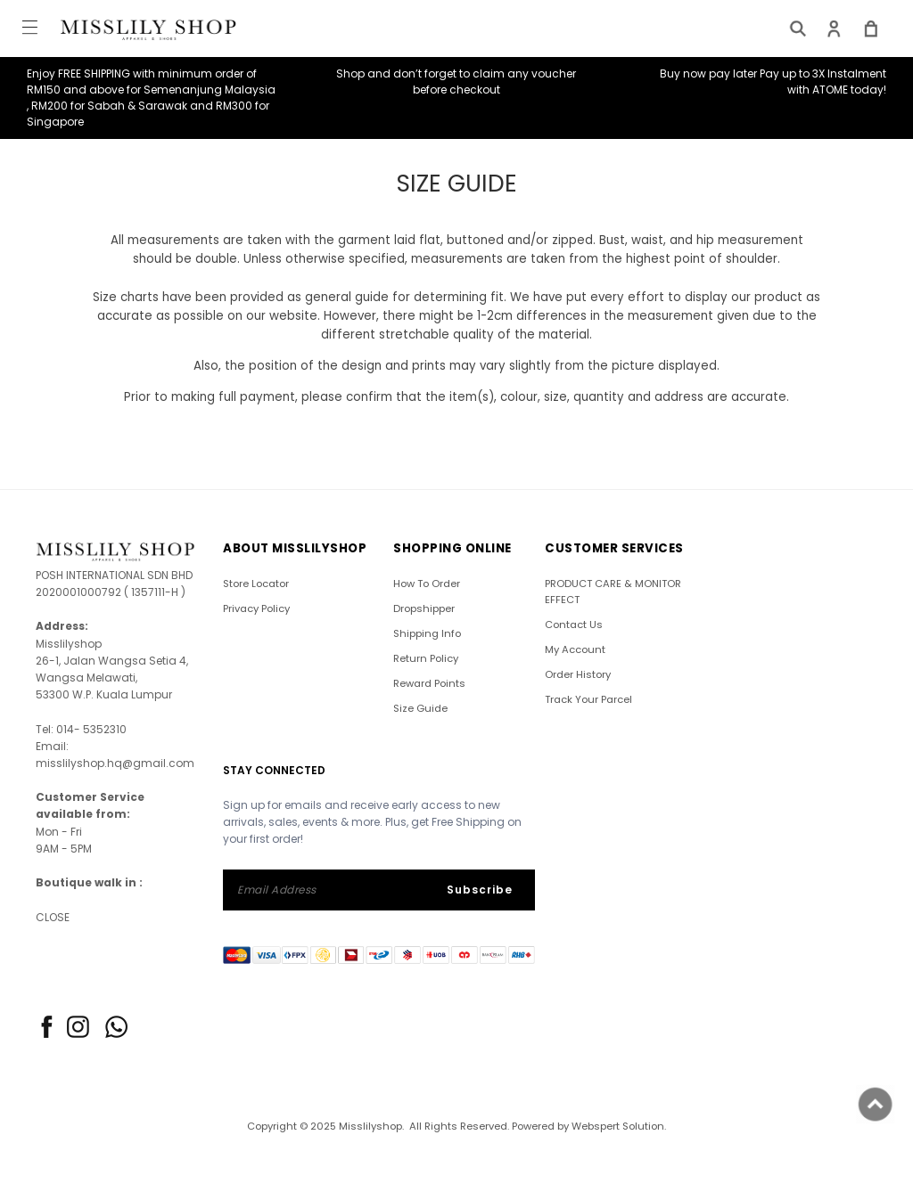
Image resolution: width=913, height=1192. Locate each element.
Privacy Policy (256, 608)
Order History (578, 674)
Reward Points (429, 683)
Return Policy (425, 658)
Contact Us (574, 624)
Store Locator (256, 583)
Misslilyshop (370, 1126)
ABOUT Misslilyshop (294, 548)
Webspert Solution (618, 1126)
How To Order (426, 583)
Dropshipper (424, 608)
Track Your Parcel (588, 699)
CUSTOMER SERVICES (614, 548)
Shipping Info (427, 633)
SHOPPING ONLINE (452, 548)
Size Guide (420, 708)
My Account (575, 649)
